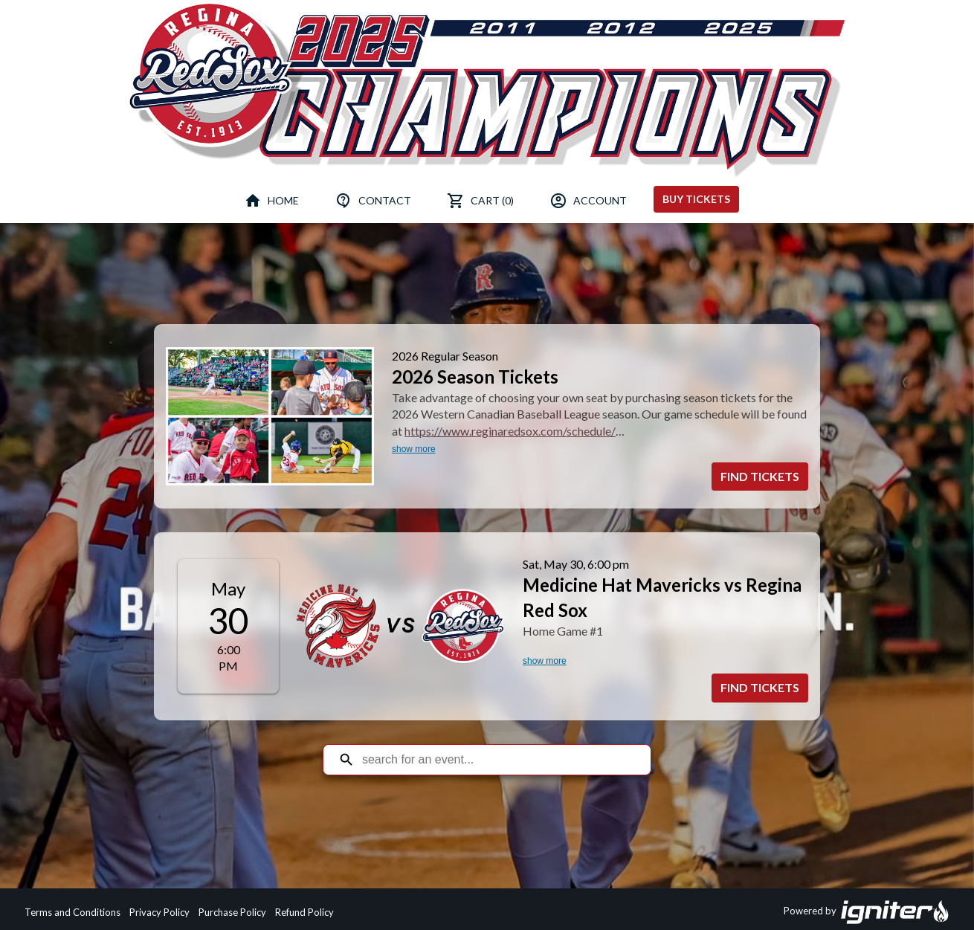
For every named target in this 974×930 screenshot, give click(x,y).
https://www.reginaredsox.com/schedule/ (510, 431)
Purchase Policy (232, 912)
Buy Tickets (696, 199)
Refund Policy (304, 912)
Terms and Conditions (72, 912)
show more (414, 449)
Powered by (866, 912)
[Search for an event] (498, 759)
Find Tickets (759, 476)
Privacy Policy (159, 912)
